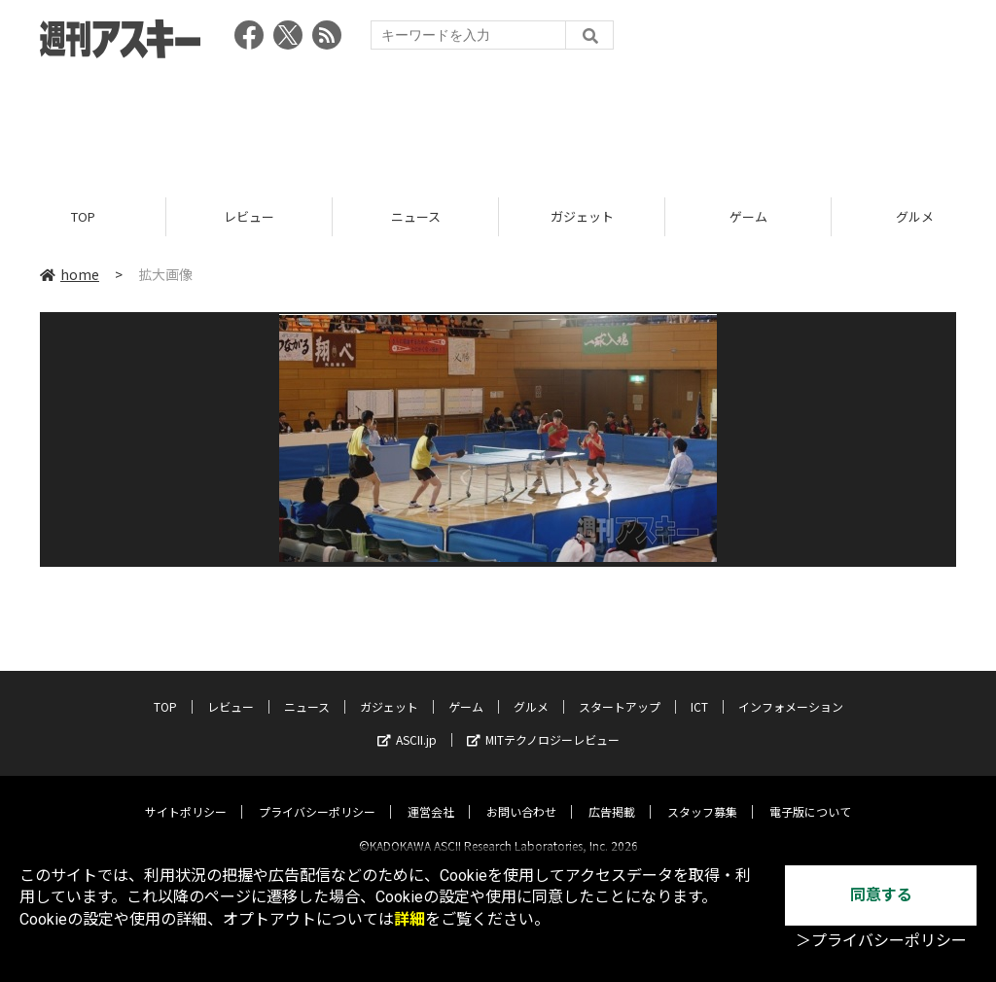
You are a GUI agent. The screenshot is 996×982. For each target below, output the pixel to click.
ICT (699, 690)
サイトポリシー (186, 795)
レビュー (249, 216)
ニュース (416, 216)
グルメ (531, 690)
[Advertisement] (498, 121)
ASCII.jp (407, 723)
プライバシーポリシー (317, 795)
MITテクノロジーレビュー (543, 723)
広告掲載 (611, 795)
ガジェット (582, 216)
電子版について (810, 795)
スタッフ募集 (702, 795)
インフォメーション (790, 690)
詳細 (409, 919)
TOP (83, 216)
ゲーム (748, 216)
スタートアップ (619, 690)
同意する (881, 895)
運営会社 (431, 795)
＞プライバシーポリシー (881, 940)
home (69, 274)
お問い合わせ (521, 795)
